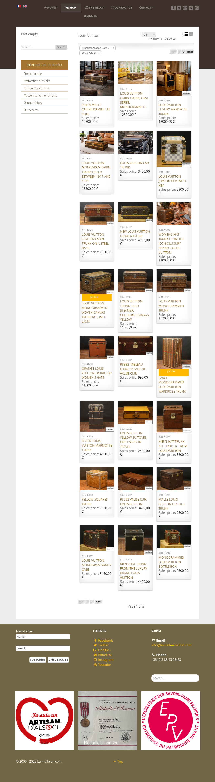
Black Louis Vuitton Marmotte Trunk (97, 445)
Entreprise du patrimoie (169, 742)
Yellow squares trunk (95, 502)
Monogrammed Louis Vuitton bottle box (171, 562)
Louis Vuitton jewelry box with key (172, 181)
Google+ (102, 650)
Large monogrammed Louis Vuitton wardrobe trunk (172, 385)
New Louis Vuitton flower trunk (135, 234)
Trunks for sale (33, 74)
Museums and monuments (40, 95)
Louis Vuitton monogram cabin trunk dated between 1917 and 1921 (96, 172)
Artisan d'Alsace (35, 742)
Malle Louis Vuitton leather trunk (171, 504)
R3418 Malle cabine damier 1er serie (96, 109)
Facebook (103, 640)
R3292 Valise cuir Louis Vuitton (133, 502)
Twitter (101, 645)
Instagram (103, 660)
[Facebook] (173, 8)
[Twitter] (179, 8)
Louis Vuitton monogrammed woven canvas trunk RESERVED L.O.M (94, 312)
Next (190, 51)
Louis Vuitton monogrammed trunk (171, 306)
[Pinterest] (191, 8)
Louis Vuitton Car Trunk (134, 165)
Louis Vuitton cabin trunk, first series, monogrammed (134, 100)
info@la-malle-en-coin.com (171, 645)
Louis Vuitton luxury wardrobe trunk (173, 109)
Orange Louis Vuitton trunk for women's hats (97, 373)
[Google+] (185, 8)
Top (118, 761)
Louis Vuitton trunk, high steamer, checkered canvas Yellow (134, 310)
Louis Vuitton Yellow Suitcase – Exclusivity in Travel (134, 440)
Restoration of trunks (37, 81)
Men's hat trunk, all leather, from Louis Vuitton (173, 446)
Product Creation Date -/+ (96, 48)
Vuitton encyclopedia (37, 88)
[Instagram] (197, 8)
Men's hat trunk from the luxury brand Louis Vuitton (133, 570)
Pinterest (102, 655)
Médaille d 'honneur (102, 742)
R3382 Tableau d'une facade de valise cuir (133, 369)
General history (33, 103)
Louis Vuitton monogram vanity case (96, 565)
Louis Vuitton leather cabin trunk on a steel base (95, 241)
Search (61, 47)
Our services (31, 110)
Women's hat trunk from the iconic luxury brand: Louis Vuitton (171, 243)
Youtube (102, 665)
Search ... (151, 674)
